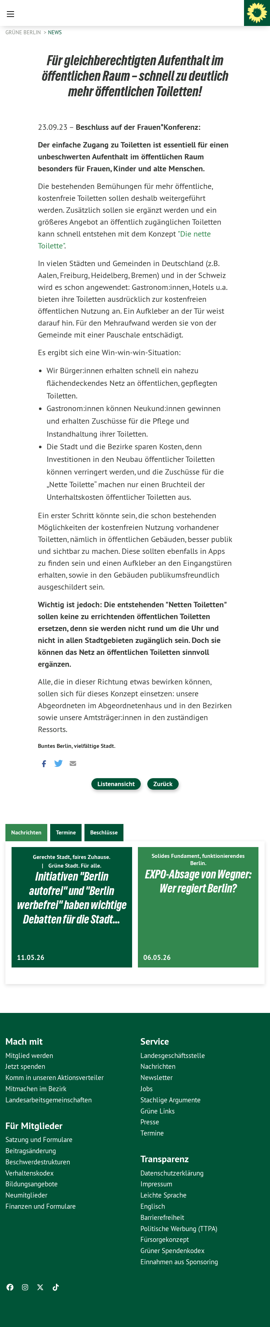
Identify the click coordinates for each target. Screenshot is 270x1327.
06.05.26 (157, 957)
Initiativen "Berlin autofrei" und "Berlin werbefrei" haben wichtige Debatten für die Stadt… (72, 904)
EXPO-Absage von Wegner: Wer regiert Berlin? (198, 881)
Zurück (163, 784)
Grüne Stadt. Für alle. (74, 865)
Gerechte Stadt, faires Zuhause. (71, 857)
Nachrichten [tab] (26, 832)
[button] (43, 763)
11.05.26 (30, 957)
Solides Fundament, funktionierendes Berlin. (198, 859)
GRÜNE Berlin (23, 32)
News (55, 32)
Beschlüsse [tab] (104, 832)
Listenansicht (116, 784)
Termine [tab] (66, 832)
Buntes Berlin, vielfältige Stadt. (77, 746)
